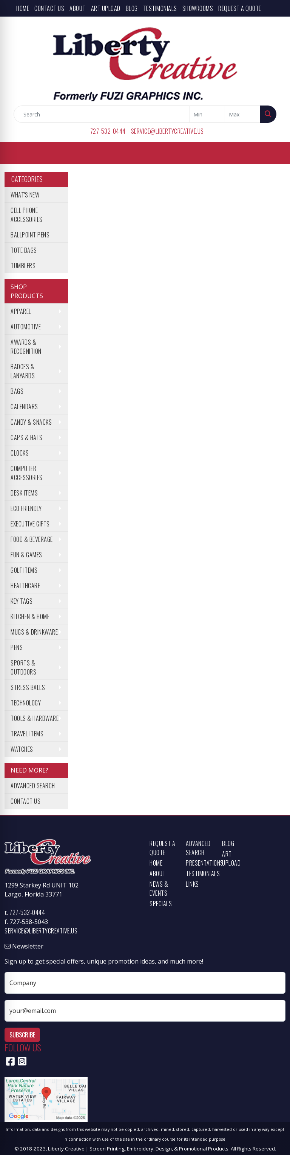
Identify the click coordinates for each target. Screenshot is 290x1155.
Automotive (26, 326)
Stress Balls (28, 687)
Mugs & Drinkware (34, 631)
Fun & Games (26, 554)
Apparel (21, 311)
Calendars (24, 406)
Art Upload (105, 8)
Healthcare (25, 585)
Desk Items (24, 492)
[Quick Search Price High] (243, 114)
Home (22, 8)
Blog (132, 8)
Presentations (199, 862)
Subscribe (22, 1034)
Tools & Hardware (35, 718)
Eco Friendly (26, 508)
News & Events (159, 889)
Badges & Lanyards (23, 371)
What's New (25, 194)
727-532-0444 (108, 131)
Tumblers (23, 265)
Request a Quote (239, 8)
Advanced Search (33, 785)
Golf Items (24, 570)
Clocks (20, 452)
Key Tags (21, 601)
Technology (26, 702)
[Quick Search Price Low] (207, 114)
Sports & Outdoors (23, 667)
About (77, 8)
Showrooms (197, 8)
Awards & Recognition (26, 347)
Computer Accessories (27, 473)
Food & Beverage (32, 539)
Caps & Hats (27, 437)
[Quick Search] (102, 114)
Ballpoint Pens (30, 234)
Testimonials (160, 8)
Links (192, 884)
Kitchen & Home (30, 616)
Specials (161, 903)
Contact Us (49, 8)
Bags (17, 391)
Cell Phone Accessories (27, 215)
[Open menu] (274, 153)
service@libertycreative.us (167, 131)
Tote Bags (24, 250)
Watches (22, 749)
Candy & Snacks (31, 422)
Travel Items (27, 733)
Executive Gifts (30, 523)
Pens (17, 647)
